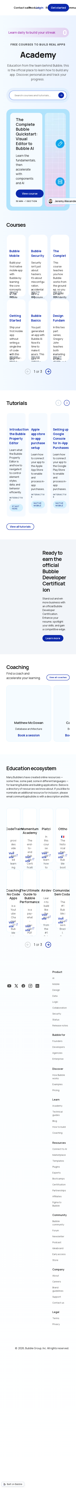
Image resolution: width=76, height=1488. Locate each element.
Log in (39, 7)
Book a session (29, 735)
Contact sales (23, 7)
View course (30, 193)
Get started (58, 7)
